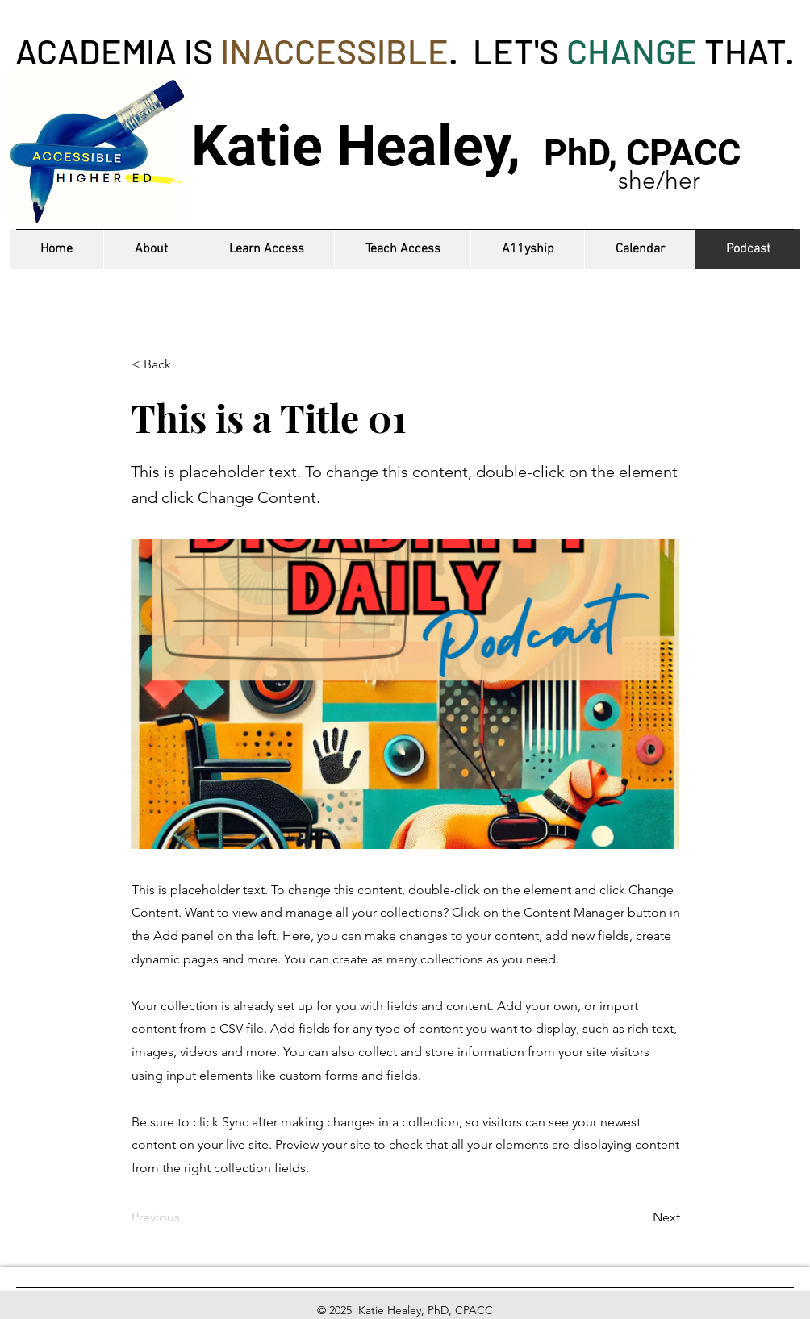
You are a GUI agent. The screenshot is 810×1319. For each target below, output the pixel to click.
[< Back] (185, 364)
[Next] (639, 1217)
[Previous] (185, 1217)
